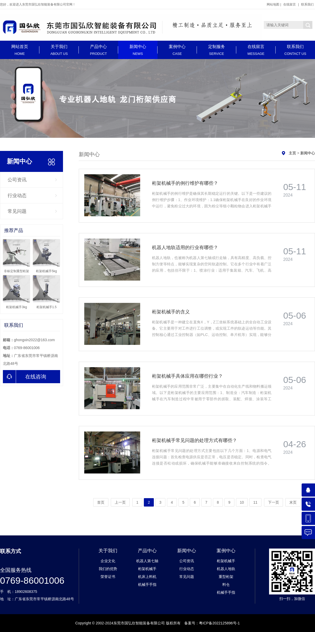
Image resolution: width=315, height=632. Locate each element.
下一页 (273, 502)
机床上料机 (147, 576)
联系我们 (307, 4)
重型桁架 (226, 576)
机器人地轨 (226, 569)
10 (242, 502)
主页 (292, 153)
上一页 (120, 502)
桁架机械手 (147, 569)
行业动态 (17, 195)
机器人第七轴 (147, 561)
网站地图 (273, 4)
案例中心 (177, 50)
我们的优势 (108, 569)
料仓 (226, 584)
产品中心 (98, 50)
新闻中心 (138, 50)
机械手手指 (147, 584)
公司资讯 (17, 179)
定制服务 (216, 50)
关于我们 (59, 50)
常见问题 (17, 211)
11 (255, 502)
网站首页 (19, 50)
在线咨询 (24, 376)
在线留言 (289, 4)
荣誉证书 (108, 576)
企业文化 (108, 561)
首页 (100, 502)
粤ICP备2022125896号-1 (219, 623)
